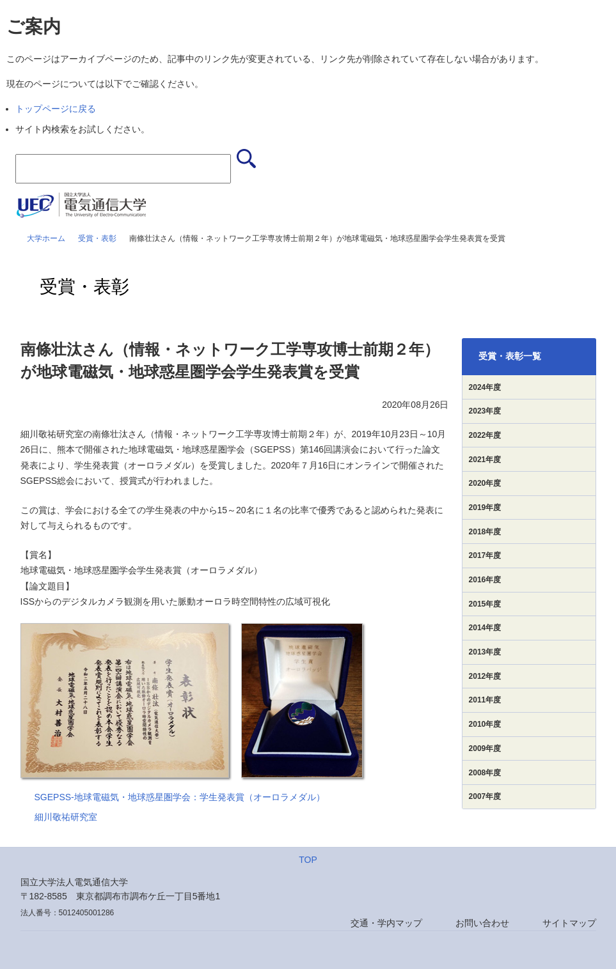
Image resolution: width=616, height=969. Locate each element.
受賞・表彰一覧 (509, 356)
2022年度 (485, 435)
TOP (308, 860)
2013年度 (485, 651)
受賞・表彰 (97, 238)
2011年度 (485, 699)
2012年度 (485, 676)
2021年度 (485, 459)
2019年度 (485, 507)
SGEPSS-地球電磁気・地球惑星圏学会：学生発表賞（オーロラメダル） (180, 797)
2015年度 (485, 604)
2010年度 (485, 724)
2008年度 (485, 772)
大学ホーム (46, 238)
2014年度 (485, 627)
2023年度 (485, 411)
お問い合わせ (482, 923)
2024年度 (485, 387)
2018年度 (485, 531)
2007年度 (485, 796)
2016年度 (485, 579)
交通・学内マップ (386, 923)
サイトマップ (569, 923)
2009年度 (485, 748)
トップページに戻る (55, 109)
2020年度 (485, 483)
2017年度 (485, 555)
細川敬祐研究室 (66, 817)
